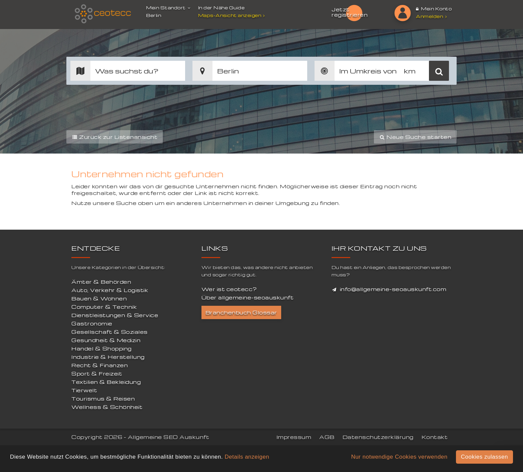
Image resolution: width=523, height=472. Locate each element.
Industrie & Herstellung (108, 356)
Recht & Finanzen (99, 365)
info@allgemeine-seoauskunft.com (393, 289)
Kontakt (435, 437)
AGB (327, 437)
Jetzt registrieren (350, 12)
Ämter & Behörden (101, 281)
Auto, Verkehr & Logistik (109, 290)
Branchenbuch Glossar (241, 312)
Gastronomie (91, 323)
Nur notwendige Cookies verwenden (399, 457)
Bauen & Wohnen (99, 298)
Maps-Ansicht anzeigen (232, 15)
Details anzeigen (246, 457)
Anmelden (431, 16)
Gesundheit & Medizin (105, 340)
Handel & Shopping (101, 348)
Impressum (294, 437)
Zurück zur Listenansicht (114, 137)
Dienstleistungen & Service (114, 315)
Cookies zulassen (484, 457)
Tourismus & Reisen (103, 398)
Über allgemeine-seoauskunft (247, 297)
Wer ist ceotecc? (229, 289)
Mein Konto (434, 8)
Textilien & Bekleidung (106, 382)
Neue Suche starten (415, 137)
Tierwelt (84, 390)
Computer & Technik (104, 306)
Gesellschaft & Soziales (109, 331)
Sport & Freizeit (96, 373)
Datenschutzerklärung (378, 437)
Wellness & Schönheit (106, 407)
